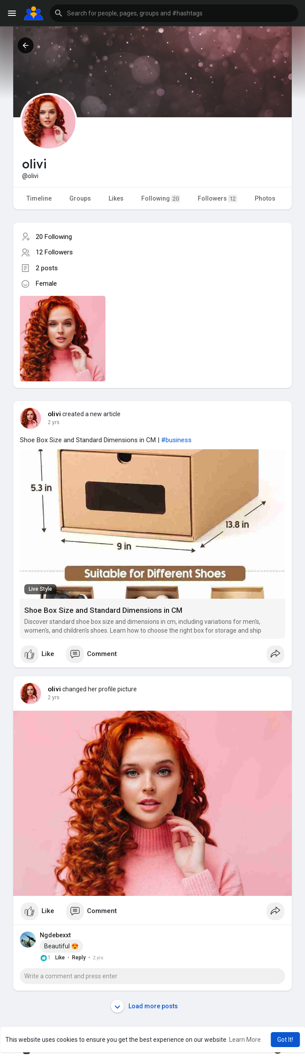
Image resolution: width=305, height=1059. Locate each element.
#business (176, 440)
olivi (54, 414)
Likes (116, 198)
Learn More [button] (245, 1039)
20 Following (54, 237)
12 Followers (54, 252)
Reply (79, 958)
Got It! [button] (285, 1039)
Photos (265, 198)
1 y (51, 422)
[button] (174, 13)
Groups (80, 198)
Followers (217, 198)
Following (160, 198)
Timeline (39, 198)
